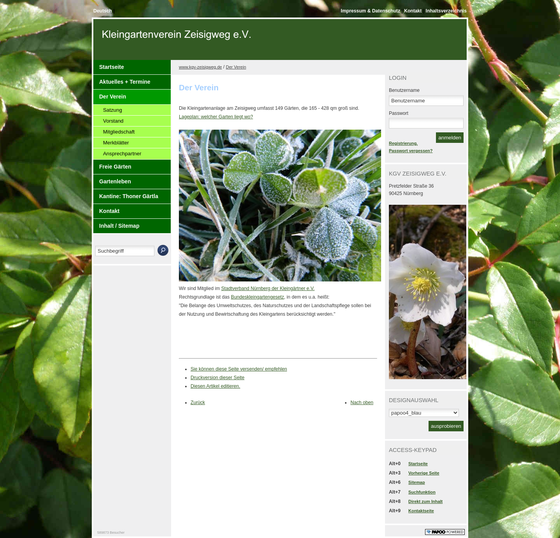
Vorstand (113, 121)
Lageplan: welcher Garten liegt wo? (216, 117)
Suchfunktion (422, 492)
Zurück (198, 402)
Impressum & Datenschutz (371, 11)
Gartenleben (115, 181)
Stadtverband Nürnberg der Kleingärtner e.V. (268, 288)
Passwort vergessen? (410, 150)
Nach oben (361, 402)
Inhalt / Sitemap (119, 226)
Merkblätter (116, 143)
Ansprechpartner (122, 153)
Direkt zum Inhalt (425, 501)
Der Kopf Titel (178, 42)
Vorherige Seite (423, 473)
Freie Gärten (115, 167)
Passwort (398, 113)
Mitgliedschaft (119, 132)
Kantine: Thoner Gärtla (128, 196)
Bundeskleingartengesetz (257, 297)
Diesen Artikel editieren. (215, 386)
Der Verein (112, 96)
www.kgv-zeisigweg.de (200, 67)
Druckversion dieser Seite (218, 377)
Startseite (111, 67)
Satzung (112, 110)
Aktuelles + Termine (124, 82)
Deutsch (103, 11)
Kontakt (413, 11)
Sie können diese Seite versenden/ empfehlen (239, 369)
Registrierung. (403, 143)
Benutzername (404, 90)
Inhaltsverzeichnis (446, 11)
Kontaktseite (421, 510)
